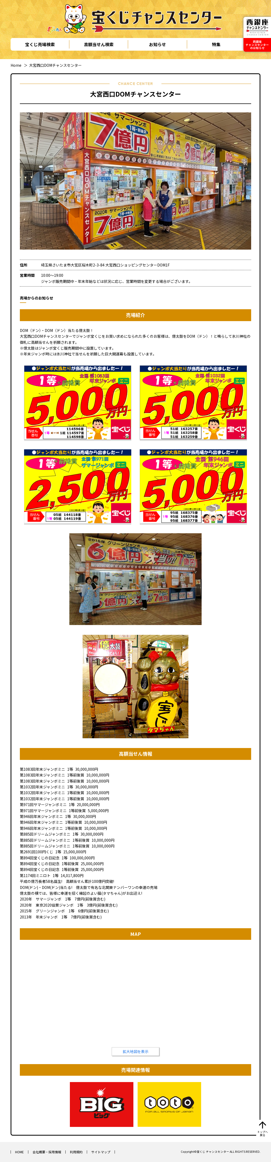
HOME (19, 1152)
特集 (216, 44)
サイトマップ (100, 1152)
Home (16, 65)
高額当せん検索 (99, 44)
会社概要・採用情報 (47, 1152)
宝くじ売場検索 (40, 44)
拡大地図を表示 (135, 1051)
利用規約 (76, 1152)
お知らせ (157, 44)
